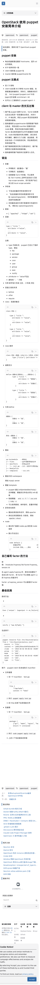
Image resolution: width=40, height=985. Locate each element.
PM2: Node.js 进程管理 (12, 818)
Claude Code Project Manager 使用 (17, 833)
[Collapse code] (35, 222)
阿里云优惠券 (8, 903)
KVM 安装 (7, 874)
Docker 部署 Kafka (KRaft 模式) (15, 812)
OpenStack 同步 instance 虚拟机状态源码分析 (20, 853)
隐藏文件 (12, 799)
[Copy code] (32, 222)
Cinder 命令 (7, 856)
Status (29, 931)
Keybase (23, 931)
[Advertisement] (20, 766)
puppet (34, 35)
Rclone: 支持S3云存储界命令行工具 (17, 815)
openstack (10, 35)
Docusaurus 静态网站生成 (13, 830)
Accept (32, 979)
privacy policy (27, 974)
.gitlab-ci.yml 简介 (10, 827)
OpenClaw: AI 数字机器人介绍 (15, 836)
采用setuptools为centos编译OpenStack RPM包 (19, 794)
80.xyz (35, 931)
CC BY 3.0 (8, 932)
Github (22, 934)
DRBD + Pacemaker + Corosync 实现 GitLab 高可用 (20, 821)
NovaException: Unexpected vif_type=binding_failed (20, 865)
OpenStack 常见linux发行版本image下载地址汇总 (20, 862)
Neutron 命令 (8, 847)
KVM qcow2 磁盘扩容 (11, 868)
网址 (36, 42)
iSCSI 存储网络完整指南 (12, 824)
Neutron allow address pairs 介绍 (16, 871)
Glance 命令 (8, 850)
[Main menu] (37, 3)
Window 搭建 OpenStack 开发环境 (17, 859)
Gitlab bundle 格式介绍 (12, 809)
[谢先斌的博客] (3, 3)
